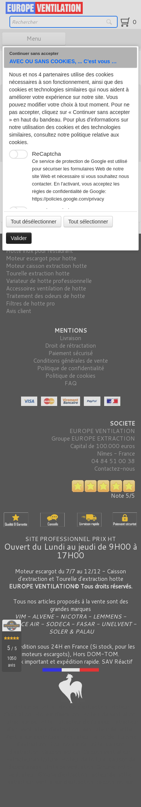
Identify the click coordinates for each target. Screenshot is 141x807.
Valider (19, 238)
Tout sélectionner (88, 222)
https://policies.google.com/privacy (68, 199)
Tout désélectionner (33, 222)
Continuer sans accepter (34, 53)
